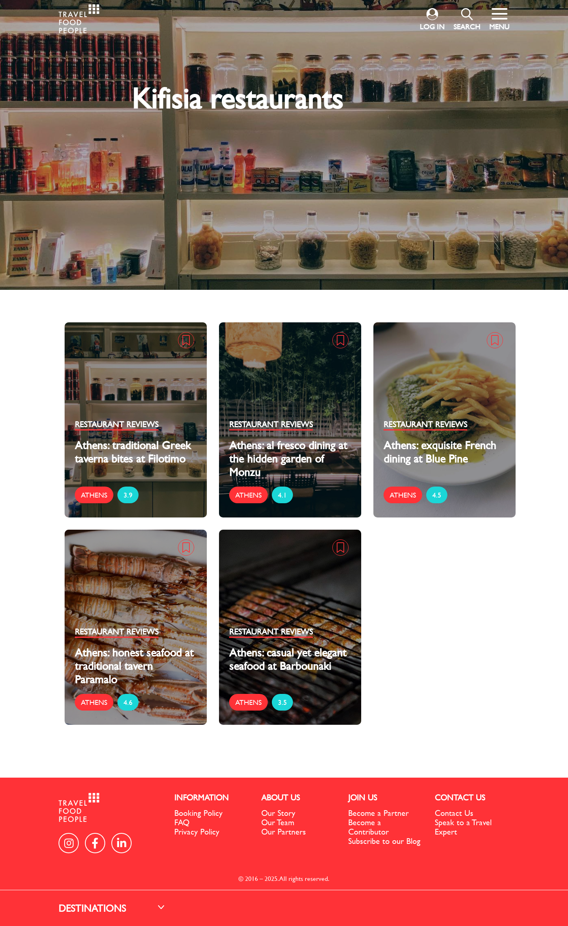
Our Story (278, 813)
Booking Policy (198, 813)
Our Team (277, 822)
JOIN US (362, 797)
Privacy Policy (196, 831)
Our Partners (283, 831)
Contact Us (454, 813)
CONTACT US (460, 797)
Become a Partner (378, 813)
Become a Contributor (368, 826)
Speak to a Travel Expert (463, 826)
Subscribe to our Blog (384, 841)
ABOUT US (280, 797)
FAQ (181, 822)
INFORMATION (201, 797)
